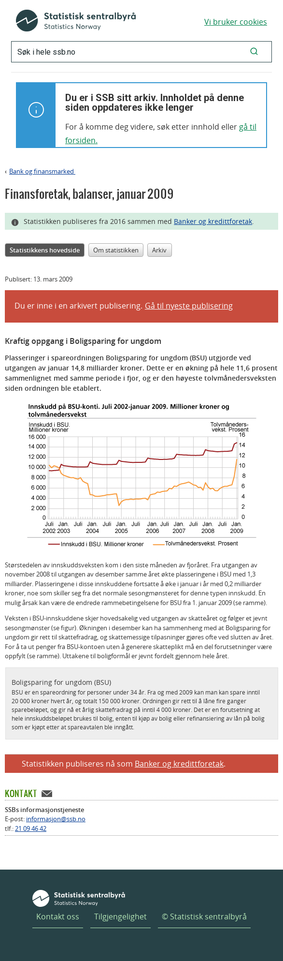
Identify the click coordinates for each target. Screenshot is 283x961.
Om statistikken (116, 250)
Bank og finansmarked (42, 171)
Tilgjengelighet (120, 916)
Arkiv (159, 250)
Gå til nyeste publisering (189, 305)
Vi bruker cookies (235, 21)
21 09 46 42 (30, 828)
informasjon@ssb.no (55, 818)
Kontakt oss (57, 916)
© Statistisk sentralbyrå (204, 916)
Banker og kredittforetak (213, 221)
